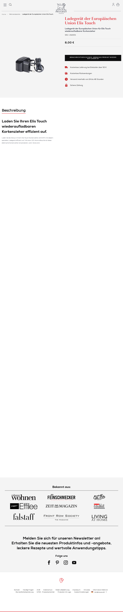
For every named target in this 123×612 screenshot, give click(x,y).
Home (4, 14)
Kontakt (17, 590)
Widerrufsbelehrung (62, 590)
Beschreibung (14, 110)
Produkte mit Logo (64, 592)
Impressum (76, 590)
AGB (38, 590)
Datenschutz (47, 590)
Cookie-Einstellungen (81, 592)
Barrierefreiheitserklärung (25, 592)
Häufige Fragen (28, 590)
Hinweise (87, 590)
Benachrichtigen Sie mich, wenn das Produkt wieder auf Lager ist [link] (93, 58)
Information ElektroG (100, 590)
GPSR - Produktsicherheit (46, 592)
